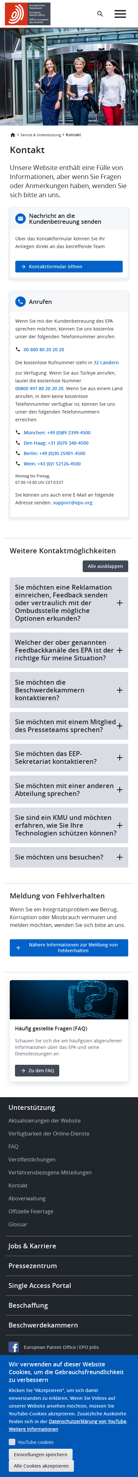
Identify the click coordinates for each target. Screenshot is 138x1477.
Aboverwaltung (27, 1198)
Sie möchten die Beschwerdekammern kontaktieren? (69, 690)
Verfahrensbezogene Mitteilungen (50, 1172)
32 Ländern (106, 362)
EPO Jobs (89, 1347)
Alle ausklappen (105, 566)
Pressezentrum (32, 1265)
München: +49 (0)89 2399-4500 (57, 432)
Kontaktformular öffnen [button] (55, 266)
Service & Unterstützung (41, 134)
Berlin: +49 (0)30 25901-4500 (54, 453)
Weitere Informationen (33, 1429)
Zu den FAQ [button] (41, 1070)
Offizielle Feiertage (30, 1211)
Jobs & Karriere (32, 1246)
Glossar (17, 1224)
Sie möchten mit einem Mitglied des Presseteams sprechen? (69, 725)
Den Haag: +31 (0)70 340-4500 (56, 443)
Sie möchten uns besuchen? (69, 857)
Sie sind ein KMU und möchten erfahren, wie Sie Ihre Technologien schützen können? (69, 825)
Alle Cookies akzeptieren (41, 1466)
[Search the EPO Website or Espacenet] (100, 14)
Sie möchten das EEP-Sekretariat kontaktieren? (69, 757)
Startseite (13, 135)
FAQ (13, 1146)
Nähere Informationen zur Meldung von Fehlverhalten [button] (73, 948)
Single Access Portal (39, 1285)
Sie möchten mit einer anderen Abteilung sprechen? (69, 789)
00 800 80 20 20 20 (44, 349)
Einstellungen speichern (40, 1454)
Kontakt (18, 1185)
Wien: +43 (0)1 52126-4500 (52, 464)
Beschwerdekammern (43, 1325)
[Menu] (120, 14)
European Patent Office (50, 1347)
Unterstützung (31, 1107)
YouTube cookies (36, 1442)
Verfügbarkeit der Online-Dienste (49, 1133)
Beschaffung (28, 1305)
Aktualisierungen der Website (44, 1120)
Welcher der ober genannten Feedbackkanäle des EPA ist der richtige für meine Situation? (69, 650)
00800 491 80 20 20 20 (39, 388)
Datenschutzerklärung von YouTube (87, 1421)
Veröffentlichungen (32, 1159)
